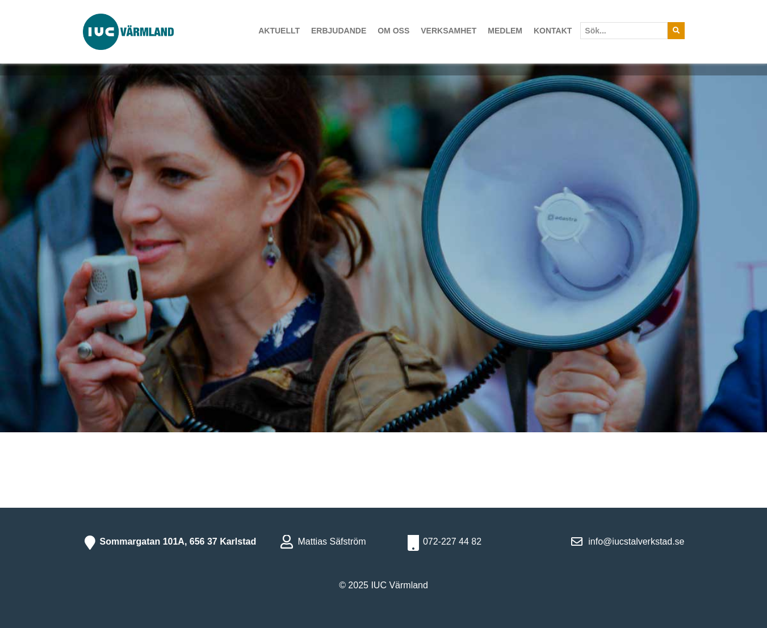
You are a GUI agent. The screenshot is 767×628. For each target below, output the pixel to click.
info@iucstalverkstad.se (636, 541)
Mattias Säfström (331, 541)
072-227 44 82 (452, 541)
